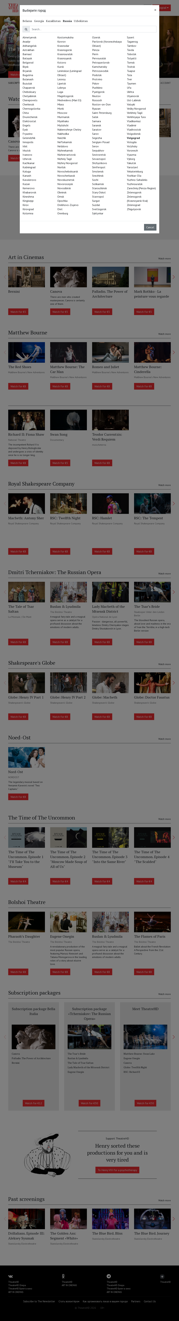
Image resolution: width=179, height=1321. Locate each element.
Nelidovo (62, 146)
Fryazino (28, 133)
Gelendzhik (29, 138)
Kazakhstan (53, 21)
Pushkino (97, 87)
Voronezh (132, 150)
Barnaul (27, 54)
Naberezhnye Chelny (69, 129)
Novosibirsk (64, 188)
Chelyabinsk (29, 96)
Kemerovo (29, 188)
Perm (95, 54)
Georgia (39, 21)
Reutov (96, 96)
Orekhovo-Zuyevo (67, 205)
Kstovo (61, 62)
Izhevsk (27, 159)
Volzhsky (132, 146)
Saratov (96, 129)
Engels (26, 125)
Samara (96, 121)
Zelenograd (133, 205)
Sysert (130, 37)
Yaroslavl (132, 167)
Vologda (132, 142)
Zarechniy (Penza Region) (141, 188)
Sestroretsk (99, 154)
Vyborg (131, 159)
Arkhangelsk (30, 45)
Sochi (95, 180)
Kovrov (61, 41)
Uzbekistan (81, 21)
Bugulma (28, 75)
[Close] (155, 10)
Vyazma (131, 154)
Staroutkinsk (99, 188)
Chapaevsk (29, 87)
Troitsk (131, 66)
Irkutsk (27, 150)
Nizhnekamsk (65, 150)
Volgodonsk (134, 133)
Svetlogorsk (99, 209)
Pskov (95, 83)
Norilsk (61, 167)
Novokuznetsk (65, 180)
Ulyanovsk (133, 96)
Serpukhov (98, 150)
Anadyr (26, 41)
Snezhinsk (97, 175)
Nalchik (61, 138)
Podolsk (97, 75)
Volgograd (133, 138)
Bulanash (28, 79)
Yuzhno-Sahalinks (137, 180)
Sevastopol (99, 159)
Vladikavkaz (134, 121)
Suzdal (96, 205)
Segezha (97, 138)
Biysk (25, 66)
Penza (95, 50)
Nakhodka (63, 133)
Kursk (60, 66)
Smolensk (97, 171)
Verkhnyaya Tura (136, 117)
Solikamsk (98, 184)
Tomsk (131, 62)
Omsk (60, 196)
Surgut (96, 200)
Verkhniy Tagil (134, 113)
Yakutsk (131, 163)
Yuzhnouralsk (134, 184)
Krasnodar (63, 45)
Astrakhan (28, 50)
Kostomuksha (65, 37)
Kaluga (27, 171)
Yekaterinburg (135, 171)
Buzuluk (27, 83)
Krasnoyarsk (64, 58)
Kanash (27, 175)
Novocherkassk (66, 175)
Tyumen (131, 83)
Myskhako (63, 121)
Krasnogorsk (64, 50)
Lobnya (61, 87)
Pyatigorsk (98, 92)
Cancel (150, 227)
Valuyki (131, 104)
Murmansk (63, 117)
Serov (95, 146)
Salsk (95, 117)
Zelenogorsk (134, 192)
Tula (129, 75)
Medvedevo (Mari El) (69, 100)
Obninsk (61, 192)
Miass (60, 104)
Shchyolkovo (99, 163)
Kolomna (28, 213)
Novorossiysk (65, 184)
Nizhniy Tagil (64, 159)
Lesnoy (61, 79)
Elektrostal (29, 121)
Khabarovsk (29, 192)
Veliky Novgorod (136, 108)
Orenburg (62, 213)
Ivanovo (27, 154)
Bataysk (27, 58)
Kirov (26, 205)
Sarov (95, 133)
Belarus (27, 21)
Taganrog (132, 41)
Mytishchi (62, 125)
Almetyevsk (29, 37)
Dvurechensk (30, 117)
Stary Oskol (99, 192)
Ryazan (96, 108)
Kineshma (28, 196)
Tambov (131, 45)
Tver (129, 79)
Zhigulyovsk (134, 209)
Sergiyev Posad (100, 142)
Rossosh (97, 100)
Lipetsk (61, 83)
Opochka (62, 200)
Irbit (25, 146)
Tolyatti (131, 58)
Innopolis (28, 142)
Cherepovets (30, 100)
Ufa (129, 87)
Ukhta (130, 92)
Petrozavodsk (100, 71)
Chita (26, 113)
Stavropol (98, 196)
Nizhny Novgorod (67, 163)
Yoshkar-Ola (134, 175)
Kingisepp (28, 200)
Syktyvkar (97, 213)
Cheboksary (29, 92)
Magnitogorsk (65, 96)
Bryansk (27, 71)
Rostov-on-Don (101, 104)
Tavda (130, 50)
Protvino (97, 79)
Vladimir (131, 125)
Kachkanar (29, 163)
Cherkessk (28, 104)
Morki (60, 108)
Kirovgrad (28, 209)
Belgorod (28, 62)
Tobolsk (131, 54)
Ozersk (96, 37)
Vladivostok (134, 129)
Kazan (26, 184)
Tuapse (131, 71)
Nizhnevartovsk (66, 154)
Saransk (96, 125)
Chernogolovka (31, 108)
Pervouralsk (99, 58)
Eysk (25, 129)
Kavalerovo (29, 180)
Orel (59, 209)
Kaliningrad (29, 167)
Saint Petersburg (102, 113)
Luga (60, 92)
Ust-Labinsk (134, 100)
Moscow (62, 113)
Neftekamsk (64, 142)
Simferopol (98, 167)
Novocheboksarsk (67, 171)
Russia (67, 21)
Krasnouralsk (65, 54)
